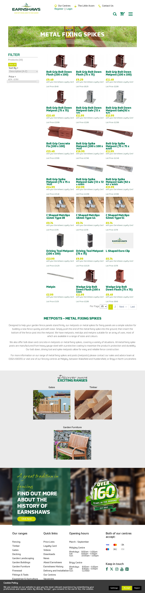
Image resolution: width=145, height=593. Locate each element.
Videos (47, 510)
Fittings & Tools (20, 535)
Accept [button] (127, 588)
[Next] (123, 307)
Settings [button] (114, 588)
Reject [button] (137, 588)
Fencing (16, 502)
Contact (47, 543)
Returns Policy (50, 555)
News (46, 518)
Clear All (12, 65)
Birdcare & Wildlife (21, 543)
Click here (27, 479)
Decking (16, 514)
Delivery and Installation (56, 531)
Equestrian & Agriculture (25, 539)
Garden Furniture (21, 526)
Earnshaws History (53, 526)
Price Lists (49, 502)
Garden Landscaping (23, 518)
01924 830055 (48, 568)
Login (69, 9)
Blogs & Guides (51, 551)
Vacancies (48, 539)
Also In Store (19, 547)
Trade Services (51, 547)
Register (59, 9)
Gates (15, 510)
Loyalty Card (50, 506)
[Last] (133, 307)
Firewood (17, 531)
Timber (16, 506)
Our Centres (49, 535)
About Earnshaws (52, 522)
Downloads (49, 514)
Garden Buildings (21, 522)
